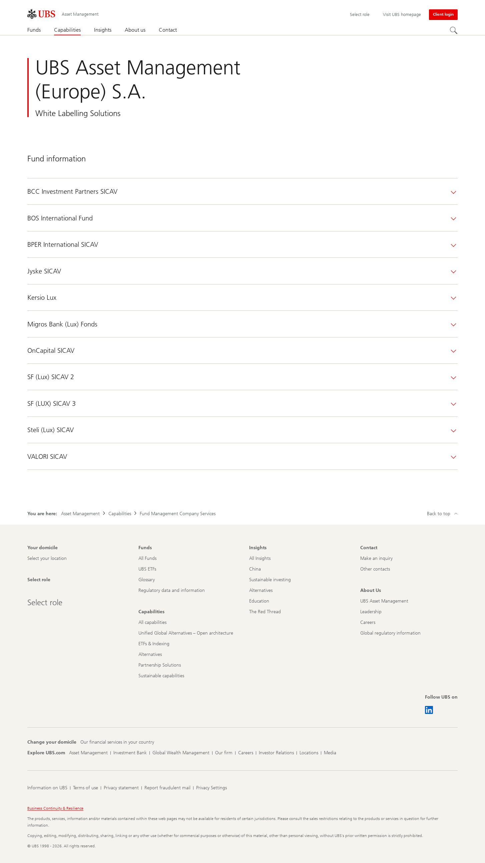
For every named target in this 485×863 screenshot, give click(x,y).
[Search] (454, 30)
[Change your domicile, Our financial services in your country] (117, 742)
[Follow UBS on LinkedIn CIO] (429, 710)
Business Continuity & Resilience (55, 808)
